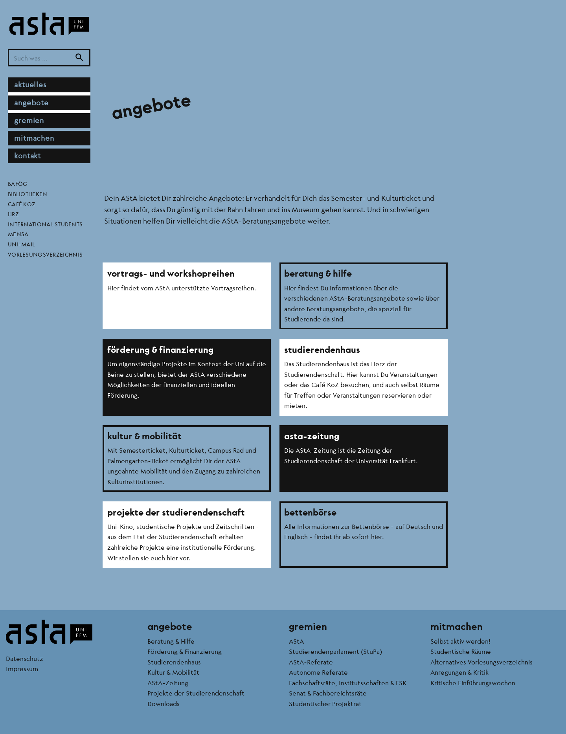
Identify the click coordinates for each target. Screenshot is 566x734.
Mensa (18, 234)
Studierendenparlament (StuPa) (335, 651)
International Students (45, 224)
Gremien (29, 120)
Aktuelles (30, 84)
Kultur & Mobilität (173, 672)
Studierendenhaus (174, 662)
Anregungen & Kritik (459, 672)
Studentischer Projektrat (325, 703)
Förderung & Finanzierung (184, 651)
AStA (296, 641)
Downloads (163, 703)
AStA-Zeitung (167, 683)
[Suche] (79, 58)
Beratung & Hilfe (171, 641)
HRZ (13, 214)
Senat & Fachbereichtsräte (328, 693)
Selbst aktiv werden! (460, 641)
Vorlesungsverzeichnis (45, 254)
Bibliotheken (27, 194)
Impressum (22, 668)
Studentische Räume (460, 651)
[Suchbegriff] (49, 58)
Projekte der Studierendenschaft (195, 693)
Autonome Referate (318, 672)
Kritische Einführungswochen (472, 683)
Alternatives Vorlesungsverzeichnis (481, 662)
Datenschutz (24, 658)
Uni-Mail (21, 244)
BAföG (18, 183)
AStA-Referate (311, 662)
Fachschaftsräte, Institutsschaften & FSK (347, 683)
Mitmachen (34, 138)
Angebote (31, 102)
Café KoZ (21, 204)
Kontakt (27, 155)
